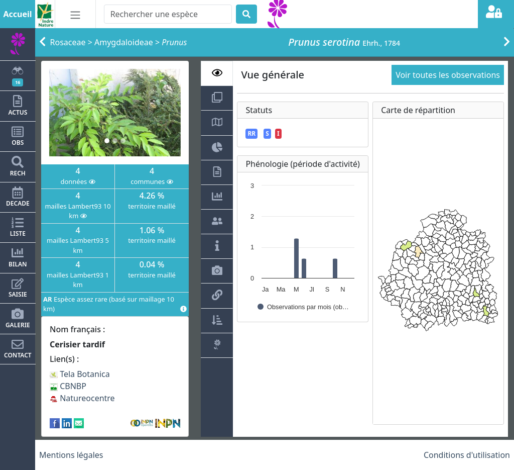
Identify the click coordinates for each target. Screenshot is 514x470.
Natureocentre (82, 398)
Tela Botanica (80, 374)
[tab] (217, 73)
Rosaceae (68, 42)
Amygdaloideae (123, 42)
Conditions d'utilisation (467, 454)
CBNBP (68, 386)
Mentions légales (71, 454)
